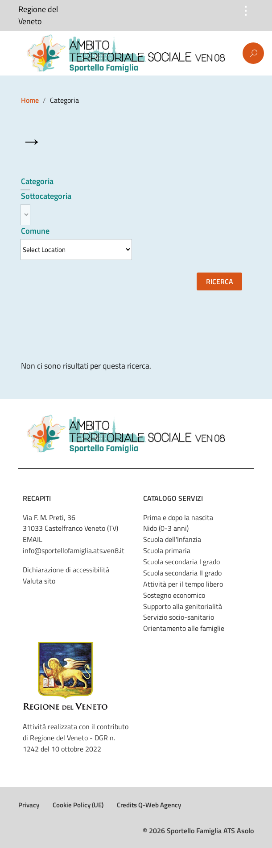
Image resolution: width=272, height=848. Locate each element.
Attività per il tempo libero (183, 584)
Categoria (37, 181)
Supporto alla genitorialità (182, 606)
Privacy (28, 805)
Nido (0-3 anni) (166, 528)
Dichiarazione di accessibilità (66, 569)
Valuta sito (39, 580)
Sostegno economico (174, 595)
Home (30, 100)
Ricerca (219, 281)
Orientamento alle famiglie (183, 628)
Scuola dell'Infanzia (172, 539)
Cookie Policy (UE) (78, 805)
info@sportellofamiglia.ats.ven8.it (73, 550)
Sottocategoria (46, 196)
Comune (35, 231)
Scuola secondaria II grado (182, 572)
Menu (20, 53)
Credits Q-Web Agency (149, 805)
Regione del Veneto (38, 15)
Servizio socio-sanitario (178, 617)
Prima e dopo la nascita (178, 517)
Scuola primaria (166, 550)
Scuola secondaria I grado (181, 561)
